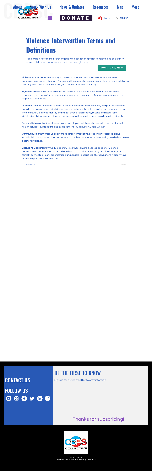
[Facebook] (24, 398)
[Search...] (135, 18)
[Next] (118, 165)
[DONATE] (76, 18)
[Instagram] (47, 398)
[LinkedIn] (40, 398)
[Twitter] (32, 398)
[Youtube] (8, 398)
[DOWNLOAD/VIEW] (112, 68)
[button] (49, 17)
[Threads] (16, 398)
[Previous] (36, 165)
